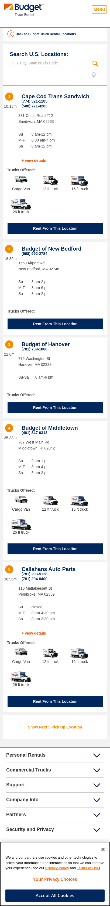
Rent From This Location (55, 228)
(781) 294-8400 (34, 579)
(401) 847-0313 (34, 433)
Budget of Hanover (46, 344)
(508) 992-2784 (34, 253)
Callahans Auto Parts (48, 569)
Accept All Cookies (55, 897)
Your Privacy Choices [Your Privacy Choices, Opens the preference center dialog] (55, 881)
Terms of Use (88, 870)
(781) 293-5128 (34, 574)
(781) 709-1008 (34, 349)
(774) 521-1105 (34, 101)
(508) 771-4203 (34, 106)
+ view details (34, 160)
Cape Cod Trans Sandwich (55, 96)
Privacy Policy (57, 870)
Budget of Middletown (50, 428)
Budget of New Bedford (51, 249)
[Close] (103, 851)
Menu (99, 9)
